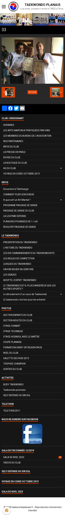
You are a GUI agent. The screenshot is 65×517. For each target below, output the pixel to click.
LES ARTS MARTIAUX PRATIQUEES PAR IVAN (26, 130)
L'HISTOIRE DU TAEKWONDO (17, 247)
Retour (32, 92)
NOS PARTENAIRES (13, 141)
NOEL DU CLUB (10, 353)
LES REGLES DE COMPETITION (18, 258)
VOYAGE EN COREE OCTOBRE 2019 (21, 173)
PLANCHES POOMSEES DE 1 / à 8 (20, 221)
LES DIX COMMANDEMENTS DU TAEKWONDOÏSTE (29, 253)
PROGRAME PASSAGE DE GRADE (20, 205)
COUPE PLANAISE (12, 342)
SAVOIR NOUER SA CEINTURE (18, 269)
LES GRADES (9, 274)
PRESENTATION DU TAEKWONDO (20, 242)
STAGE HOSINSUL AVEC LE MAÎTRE (21, 336)
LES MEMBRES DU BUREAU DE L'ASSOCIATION (27, 135)
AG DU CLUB (9, 168)
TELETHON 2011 (11, 410)
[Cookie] (6, 510)
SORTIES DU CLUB (12, 369)
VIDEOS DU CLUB (12, 462)
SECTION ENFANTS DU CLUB (17, 315)
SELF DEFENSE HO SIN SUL (16, 395)
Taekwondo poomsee (14, 390)
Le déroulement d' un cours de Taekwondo (25, 294)
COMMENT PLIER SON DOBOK (18, 194)
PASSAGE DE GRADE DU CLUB (18, 210)
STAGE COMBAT (11, 326)
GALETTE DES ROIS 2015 (16, 358)
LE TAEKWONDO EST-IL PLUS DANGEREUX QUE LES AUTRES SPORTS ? (29, 287)
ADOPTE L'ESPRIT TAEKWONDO (19, 280)
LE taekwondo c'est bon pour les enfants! (24, 299)
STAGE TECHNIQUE (13, 331)
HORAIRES (8, 125)
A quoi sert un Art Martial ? (17, 200)
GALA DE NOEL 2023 (32, 457)
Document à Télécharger (16, 189)
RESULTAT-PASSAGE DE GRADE (19, 227)
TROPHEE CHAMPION (14, 363)
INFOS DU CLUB (11, 146)
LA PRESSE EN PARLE (14, 152)
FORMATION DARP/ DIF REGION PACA (22, 347)
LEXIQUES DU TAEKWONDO (17, 264)
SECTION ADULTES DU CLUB (17, 320)
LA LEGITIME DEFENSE (14, 216)
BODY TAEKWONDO (13, 384)
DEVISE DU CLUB (11, 157)
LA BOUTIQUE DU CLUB (15, 163)
